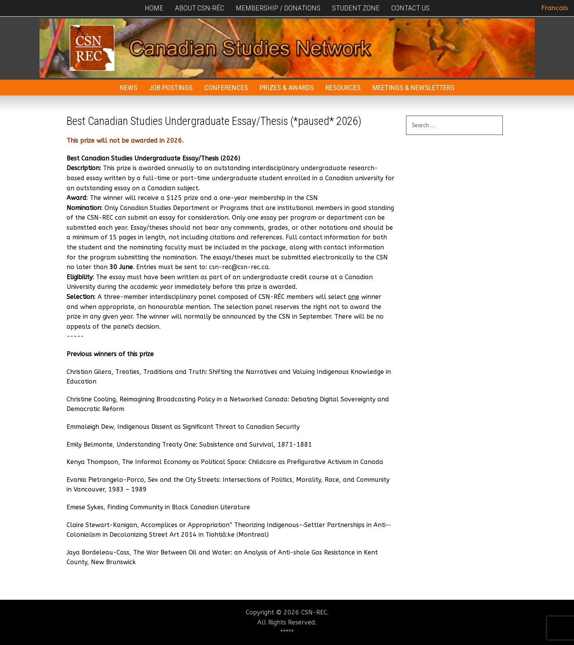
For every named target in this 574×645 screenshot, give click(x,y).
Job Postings (171, 87)
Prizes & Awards (287, 87)
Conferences (226, 87)
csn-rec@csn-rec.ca (239, 267)
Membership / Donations (278, 7)
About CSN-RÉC (199, 7)
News (128, 87)
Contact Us (410, 7)
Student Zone (356, 7)
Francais (554, 8)
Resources (343, 87)
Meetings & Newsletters (413, 87)
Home (154, 7)
